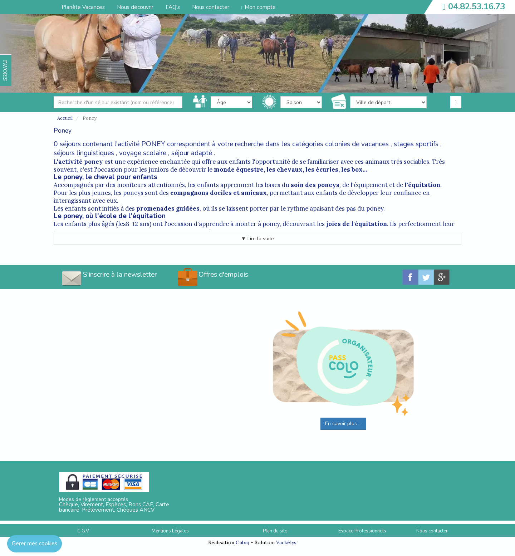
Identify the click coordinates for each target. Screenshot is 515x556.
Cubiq (242, 542)
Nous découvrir (135, 7)
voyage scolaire (142, 153)
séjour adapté (191, 153)
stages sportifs (416, 144)
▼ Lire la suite (257, 238)
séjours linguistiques (84, 153)
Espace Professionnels (362, 531)
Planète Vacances (83, 7)
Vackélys (286, 542)
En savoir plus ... (343, 423)
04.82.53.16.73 (476, 6)
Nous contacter (210, 7)
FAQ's (173, 7)
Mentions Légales (170, 531)
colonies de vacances (357, 144)
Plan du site (275, 531)
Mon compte (258, 7)
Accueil (65, 118)
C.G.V (83, 531)
